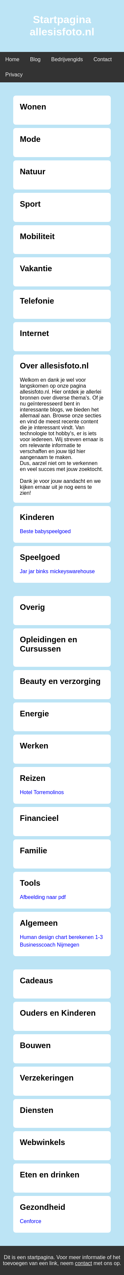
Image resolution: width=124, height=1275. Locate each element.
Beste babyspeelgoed (45, 531)
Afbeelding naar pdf (43, 897)
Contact (103, 59)
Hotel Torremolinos (42, 792)
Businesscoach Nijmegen (49, 945)
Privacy (13, 74)
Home (12, 59)
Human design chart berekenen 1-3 (61, 937)
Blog (35, 59)
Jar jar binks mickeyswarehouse (57, 571)
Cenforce (30, 1221)
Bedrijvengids (67, 59)
